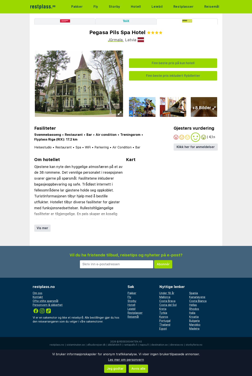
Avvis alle (138, 368)
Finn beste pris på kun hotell (173, 63)
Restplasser (183, 6)
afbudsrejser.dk (96, 344)
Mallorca (164, 297)
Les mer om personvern (126, 360)
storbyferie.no (194, 344)
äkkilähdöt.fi (114, 344)
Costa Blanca (198, 301)
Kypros (163, 316)
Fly (96, 6)
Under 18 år (166, 293)
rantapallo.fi (130, 344)
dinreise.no (176, 344)
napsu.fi (144, 344)
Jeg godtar (115, 368)
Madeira (194, 328)
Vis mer (42, 228)
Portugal (164, 320)
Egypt (163, 328)
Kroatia (194, 316)
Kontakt (38, 297)
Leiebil (157, 6)
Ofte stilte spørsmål (45, 301)
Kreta (162, 308)
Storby (114, 6)
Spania (193, 293)
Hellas (193, 305)
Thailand (164, 324)
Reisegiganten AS (130, 341)
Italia (192, 312)
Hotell (136, 6)
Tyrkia (163, 312)
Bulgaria (194, 320)
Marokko (194, 324)
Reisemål (211, 6)
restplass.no (57, 344)
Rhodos (194, 308)
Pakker (77, 6)
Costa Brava (167, 301)
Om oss (37, 293)
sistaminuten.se (76, 344)
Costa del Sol (168, 305)
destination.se (159, 344)
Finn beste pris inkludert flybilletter (173, 76)
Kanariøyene (197, 297)
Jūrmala (115, 40)
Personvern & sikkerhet (48, 305)
